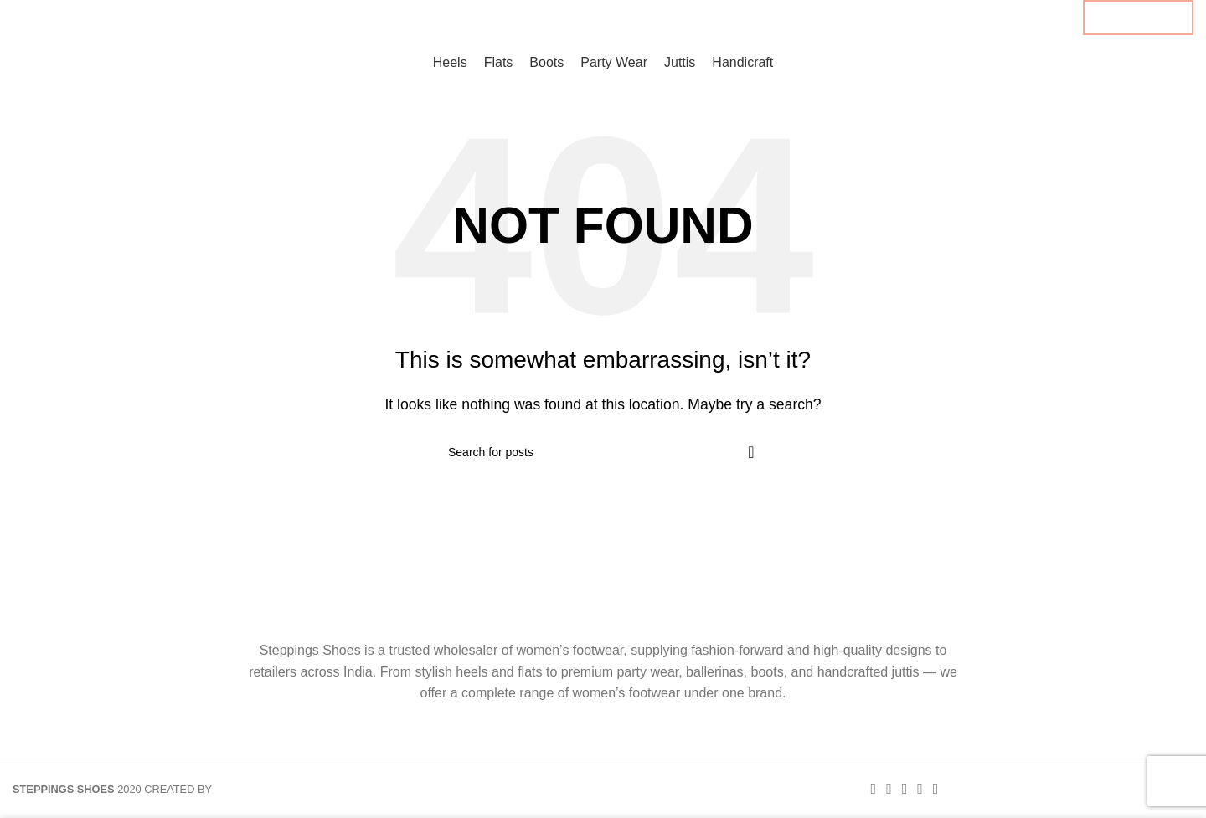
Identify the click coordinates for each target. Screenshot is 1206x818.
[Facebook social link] (1001, 17)
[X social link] (1015, 17)
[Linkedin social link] (1044, 17)
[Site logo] (90, 61)
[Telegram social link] (1059, 17)
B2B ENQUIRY (1138, 17)
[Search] (603, 452)
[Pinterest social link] (1030, 17)
